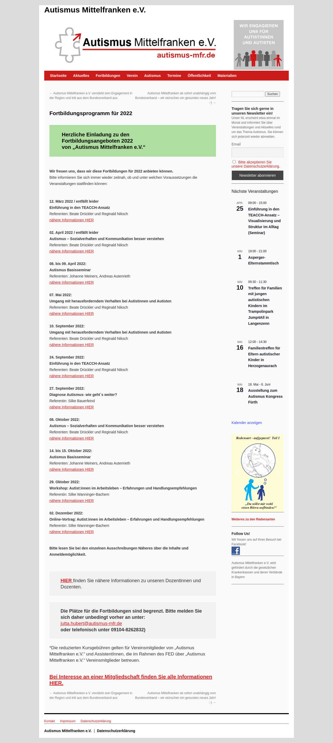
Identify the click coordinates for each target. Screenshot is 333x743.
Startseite (58, 76)
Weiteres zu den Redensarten (253, 519)
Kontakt (49, 721)
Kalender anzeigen (247, 423)
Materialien (226, 76)
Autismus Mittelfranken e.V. (95, 9)
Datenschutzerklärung (96, 721)
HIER (67, 580)
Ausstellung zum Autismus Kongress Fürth (265, 396)
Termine (174, 76)
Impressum (67, 721)
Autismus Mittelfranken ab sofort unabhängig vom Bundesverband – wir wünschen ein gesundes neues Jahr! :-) (175, 97)
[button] (258, 473)
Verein (132, 76)
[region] (258, 473)
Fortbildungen (108, 76)
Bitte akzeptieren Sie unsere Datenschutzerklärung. (256, 164)
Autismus (152, 76)
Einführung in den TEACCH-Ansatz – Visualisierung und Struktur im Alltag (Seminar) (264, 221)
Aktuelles (81, 76)
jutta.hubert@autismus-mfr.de (91, 623)
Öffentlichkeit (199, 76)
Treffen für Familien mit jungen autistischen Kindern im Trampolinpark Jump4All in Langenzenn (265, 306)
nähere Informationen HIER (71, 220)
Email (236, 144)
